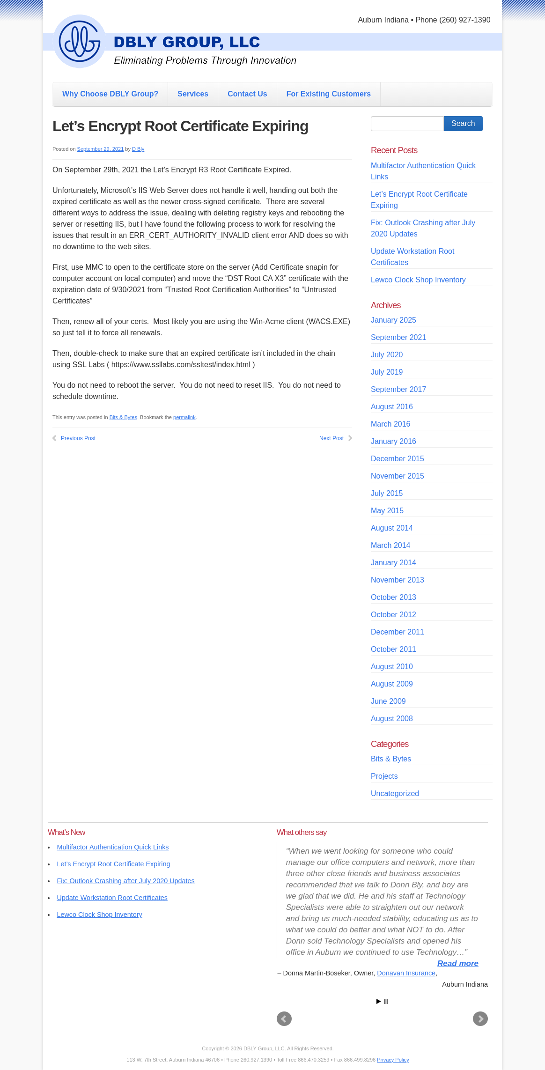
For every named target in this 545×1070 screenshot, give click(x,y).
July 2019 (387, 372)
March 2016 (391, 424)
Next (480, 1018)
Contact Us (247, 94)
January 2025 (393, 320)
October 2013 (393, 597)
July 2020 (387, 355)
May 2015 (387, 511)
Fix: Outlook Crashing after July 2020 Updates (125, 881)
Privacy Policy (393, 1060)
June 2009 (388, 701)
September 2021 (398, 337)
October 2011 (393, 649)
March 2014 (391, 545)
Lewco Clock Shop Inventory (418, 280)
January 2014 (393, 563)
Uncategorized (395, 793)
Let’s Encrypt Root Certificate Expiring (113, 864)
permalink (184, 417)
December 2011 (397, 632)
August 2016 (392, 407)
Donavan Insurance (406, 973)
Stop (386, 1001)
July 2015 (387, 493)
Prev (284, 1018)
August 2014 (392, 528)
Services (192, 94)
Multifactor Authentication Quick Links (113, 847)
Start (378, 1001)
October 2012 (393, 615)
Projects (384, 776)
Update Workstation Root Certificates (112, 897)
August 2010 (392, 667)
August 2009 (392, 684)
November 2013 (397, 580)
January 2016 (393, 441)
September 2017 (398, 389)
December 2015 (397, 459)
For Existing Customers (329, 94)
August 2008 (392, 719)
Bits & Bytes (123, 417)
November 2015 (397, 476)
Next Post (331, 438)
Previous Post (78, 438)
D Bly (138, 149)
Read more (458, 963)
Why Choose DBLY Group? (110, 94)
